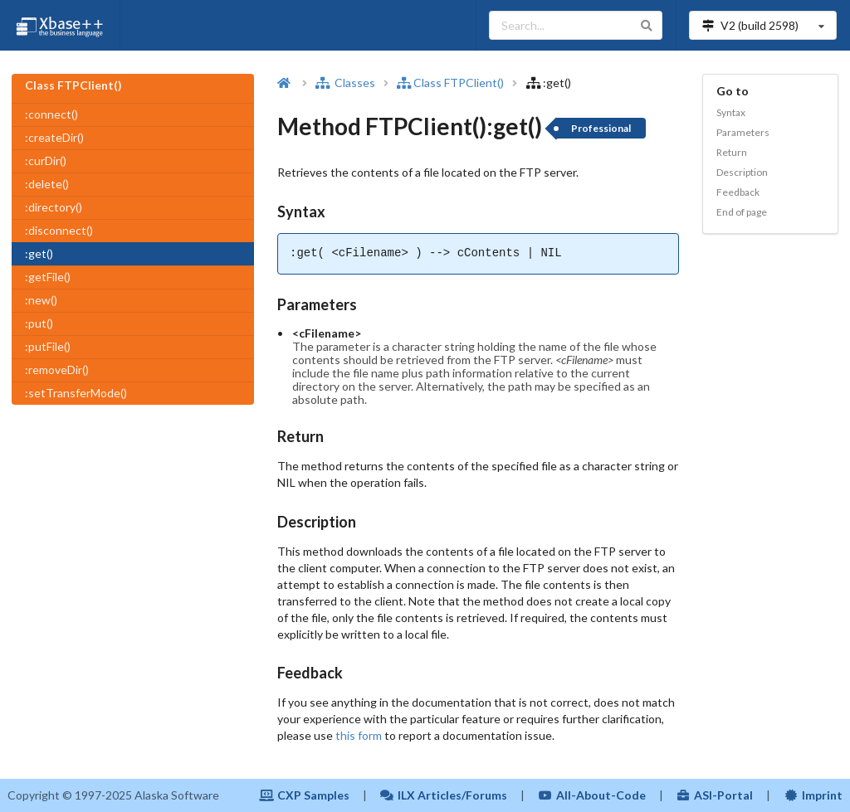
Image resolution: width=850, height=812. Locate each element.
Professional (601, 128)
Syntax (730, 112)
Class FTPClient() (450, 82)
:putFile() (48, 346)
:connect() (51, 114)
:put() (39, 323)
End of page (741, 212)
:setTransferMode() (76, 393)
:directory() (53, 207)
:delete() (47, 184)
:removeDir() (57, 369)
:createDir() (54, 137)
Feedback (738, 192)
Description (742, 172)
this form (358, 735)
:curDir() (45, 160)
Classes (345, 82)
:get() (39, 253)
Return (731, 152)
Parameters (742, 132)
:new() (41, 300)
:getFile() (48, 277)
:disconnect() (59, 230)
